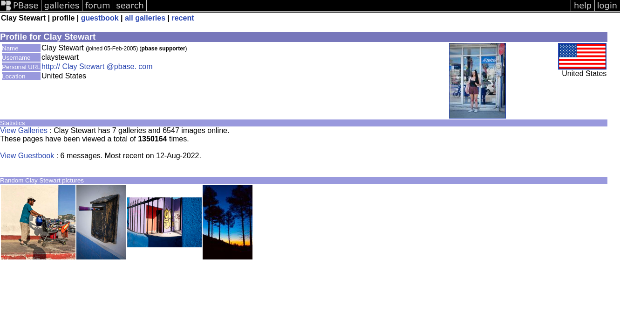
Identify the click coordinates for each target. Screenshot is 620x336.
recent (182, 18)
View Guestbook (27, 156)
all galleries (145, 18)
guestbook (100, 18)
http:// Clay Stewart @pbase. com (97, 66)
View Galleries (24, 130)
